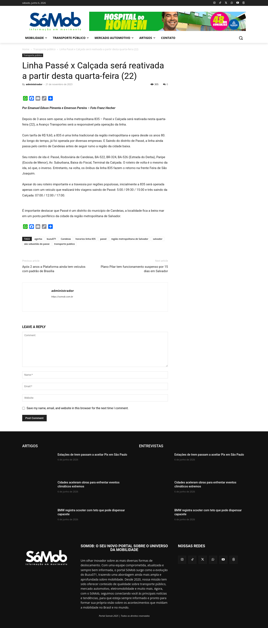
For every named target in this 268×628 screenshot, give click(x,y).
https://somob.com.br (62, 296)
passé (103, 238)
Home (25, 49)
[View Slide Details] (167, 21)
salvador (157, 238)
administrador (34, 84)
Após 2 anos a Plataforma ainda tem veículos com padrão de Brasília (53, 269)
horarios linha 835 (86, 238)
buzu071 (51, 238)
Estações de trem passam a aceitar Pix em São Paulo (92, 454)
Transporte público (44, 49)
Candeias (66, 238)
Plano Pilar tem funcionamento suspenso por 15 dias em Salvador (134, 269)
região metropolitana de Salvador (129, 238)
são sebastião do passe (37, 243)
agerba (38, 238)
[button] (241, 38)
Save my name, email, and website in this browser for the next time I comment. (78, 408)
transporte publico (64, 243)
